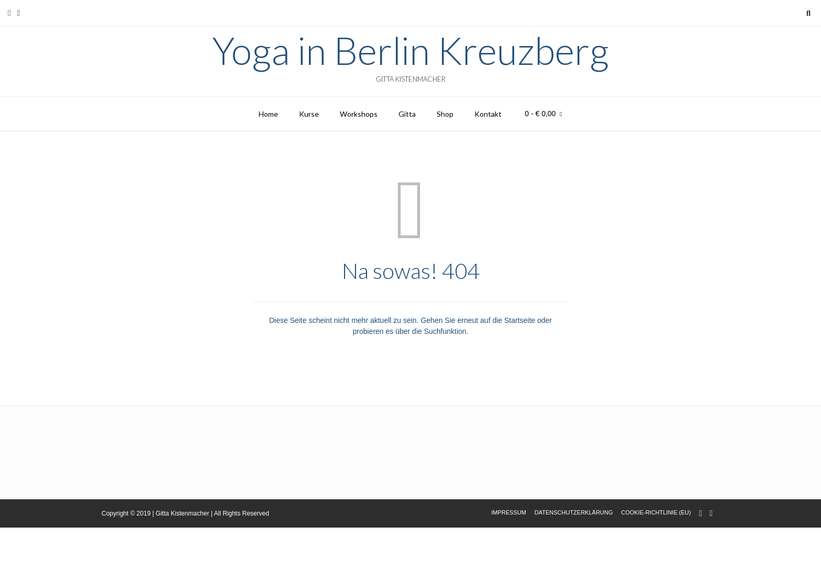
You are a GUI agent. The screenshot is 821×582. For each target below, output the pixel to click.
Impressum (508, 512)
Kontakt (488, 113)
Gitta (407, 113)
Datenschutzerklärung (574, 512)
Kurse (309, 113)
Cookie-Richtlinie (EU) (656, 512)
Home (268, 113)
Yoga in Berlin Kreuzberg (410, 50)
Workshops (359, 113)
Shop (445, 113)
